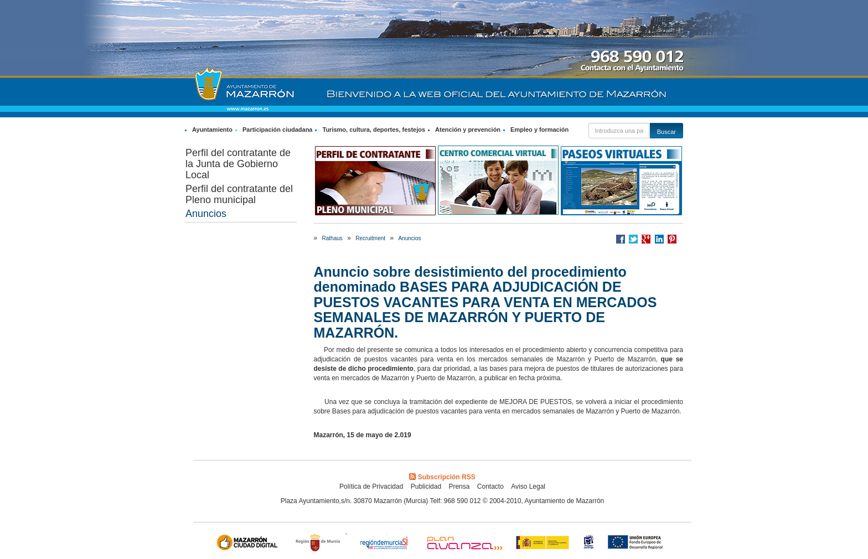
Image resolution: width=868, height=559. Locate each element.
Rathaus (332, 238)
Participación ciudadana (277, 129)
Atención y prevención (467, 129)
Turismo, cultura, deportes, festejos (373, 129)
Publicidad (426, 486)
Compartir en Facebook (620, 239)
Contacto (490, 486)
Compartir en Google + (646, 239)
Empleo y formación (539, 129)
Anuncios (205, 213)
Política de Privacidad (371, 486)
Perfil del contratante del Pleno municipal (239, 194)
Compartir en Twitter (633, 239)
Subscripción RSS (442, 477)
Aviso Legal (528, 486)
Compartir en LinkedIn (659, 239)
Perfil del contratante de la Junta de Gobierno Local (238, 163)
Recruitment (370, 238)
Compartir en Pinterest (672, 239)
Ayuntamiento (212, 129)
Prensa (458, 486)
